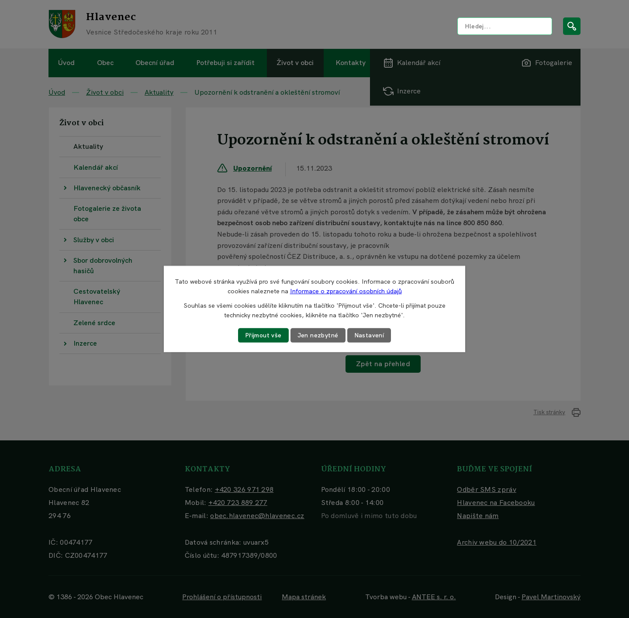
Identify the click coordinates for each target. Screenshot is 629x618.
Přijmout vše (263, 335)
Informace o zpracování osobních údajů (346, 291)
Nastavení (369, 335)
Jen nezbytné (318, 335)
